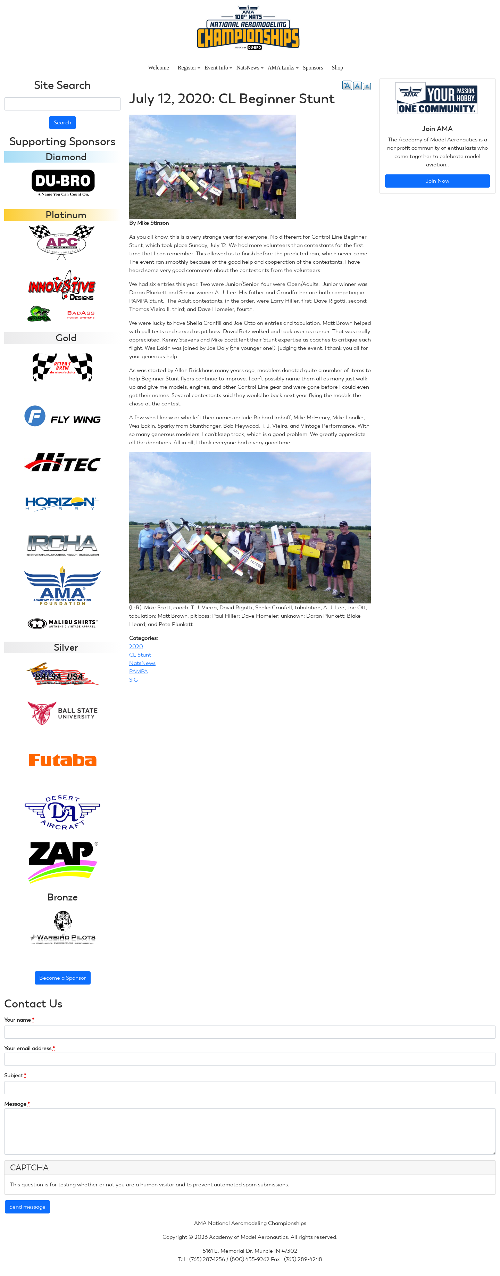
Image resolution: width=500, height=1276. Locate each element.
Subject (15, 1075)
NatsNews (250, 68)
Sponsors (313, 68)
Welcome (158, 68)
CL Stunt (140, 654)
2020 (136, 646)
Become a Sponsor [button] (62, 977)
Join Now (437, 181)
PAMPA (138, 671)
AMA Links (283, 68)
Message (17, 1104)
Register (189, 68)
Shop (337, 68)
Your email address (29, 1048)
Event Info (218, 68)
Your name (19, 1019)
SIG (133, 679)
